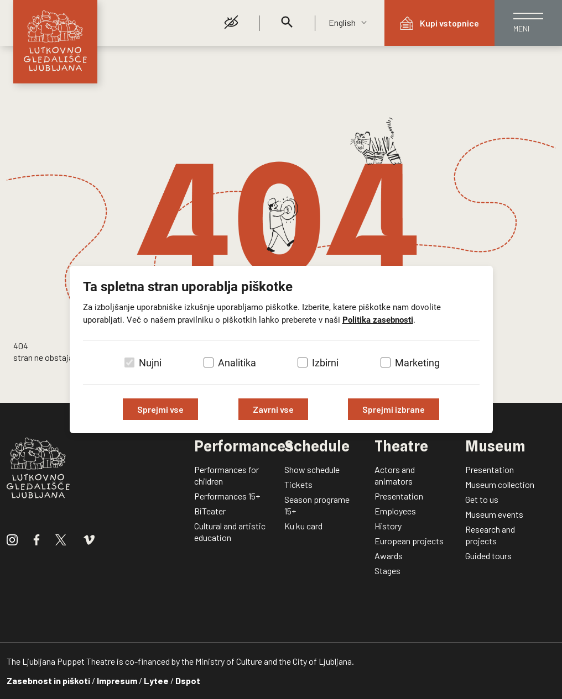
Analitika (237, 363)
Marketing (417, 363)
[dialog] (281, 349)
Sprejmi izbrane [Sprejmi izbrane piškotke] (393, 409)
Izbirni (325, 363)
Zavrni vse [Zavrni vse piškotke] (273, 409)
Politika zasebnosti (377, 320)
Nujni (150, 363)
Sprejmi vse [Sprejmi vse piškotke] (160, 409)
